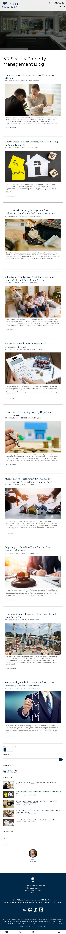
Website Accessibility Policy (37, 926)
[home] (9, 5)
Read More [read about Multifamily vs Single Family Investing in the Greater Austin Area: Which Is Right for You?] (10, 533)
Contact (59, 902)
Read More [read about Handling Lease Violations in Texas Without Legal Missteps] (10, 127)
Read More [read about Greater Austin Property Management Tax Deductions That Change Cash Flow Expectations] (10, 263)
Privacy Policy (50, 902)
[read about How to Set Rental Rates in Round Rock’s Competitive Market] (33, 368)
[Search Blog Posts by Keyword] (31, 759)
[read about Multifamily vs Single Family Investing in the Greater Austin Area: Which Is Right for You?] (33, 503)
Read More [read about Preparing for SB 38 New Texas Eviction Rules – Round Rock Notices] (10, 600)
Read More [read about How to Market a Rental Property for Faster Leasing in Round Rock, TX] (10, 196)
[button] (6, 932)
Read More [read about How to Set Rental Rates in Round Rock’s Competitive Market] (10, 398)
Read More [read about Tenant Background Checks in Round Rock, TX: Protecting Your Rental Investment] (10, 737)
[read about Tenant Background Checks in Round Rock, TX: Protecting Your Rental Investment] (33, 707)
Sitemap (40, 902)
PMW (33, 902)
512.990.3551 (57, 2)
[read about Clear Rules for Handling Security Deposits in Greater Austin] (33, 437)
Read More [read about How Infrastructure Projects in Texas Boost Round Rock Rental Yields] (10, 668)
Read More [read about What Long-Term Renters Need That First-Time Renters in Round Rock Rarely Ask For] (10, 329)
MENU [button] (62, 7)
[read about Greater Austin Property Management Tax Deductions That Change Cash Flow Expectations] (33, 235)
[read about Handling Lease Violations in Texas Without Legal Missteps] (33, 100)
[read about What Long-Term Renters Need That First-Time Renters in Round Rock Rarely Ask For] (33, 302)
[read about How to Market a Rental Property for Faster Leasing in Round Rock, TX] (33, 166)
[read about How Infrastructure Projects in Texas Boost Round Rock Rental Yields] (33, 639)
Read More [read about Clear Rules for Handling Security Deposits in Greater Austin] (10, 465)
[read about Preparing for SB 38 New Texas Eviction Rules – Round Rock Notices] (33, 572)
